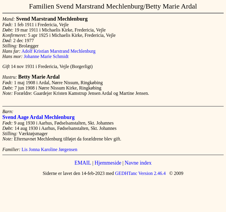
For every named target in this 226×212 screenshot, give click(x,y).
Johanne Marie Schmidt (46, 56)
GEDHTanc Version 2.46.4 (140, 173)
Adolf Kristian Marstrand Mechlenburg (58, 51)
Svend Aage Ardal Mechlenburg (38, 117)
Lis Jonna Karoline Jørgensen (49, 149)
